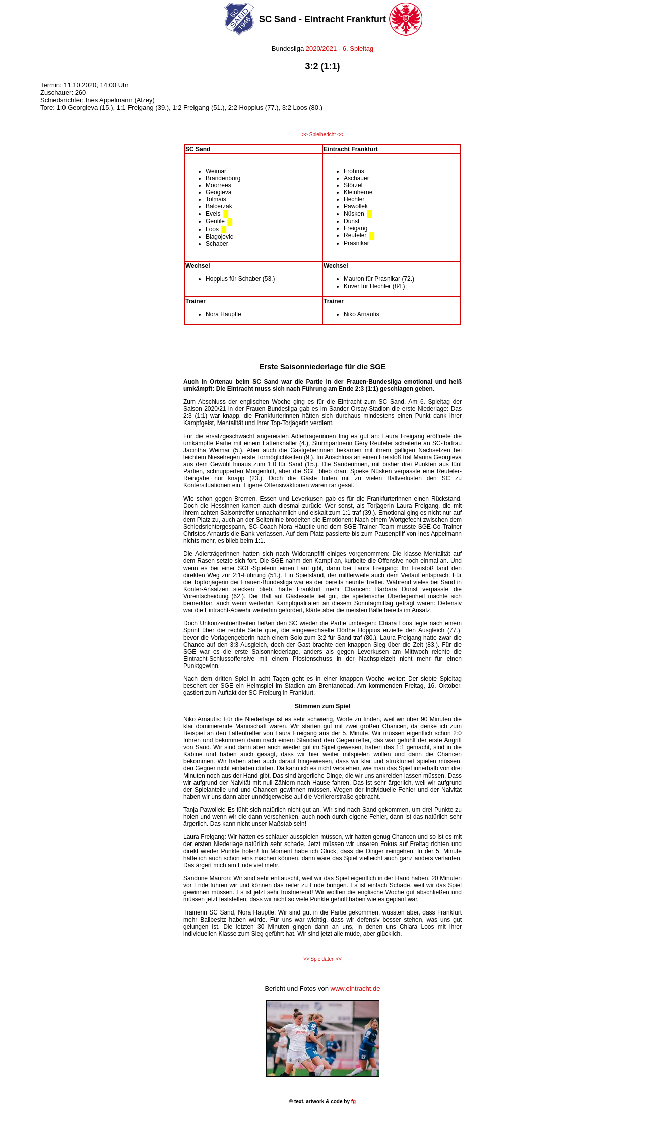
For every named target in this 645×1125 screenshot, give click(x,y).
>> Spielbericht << (322, 134)
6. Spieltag (358, 48)
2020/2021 (321, 48)
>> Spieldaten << (322, 959)
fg (353, 1101)
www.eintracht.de (355, 988)
